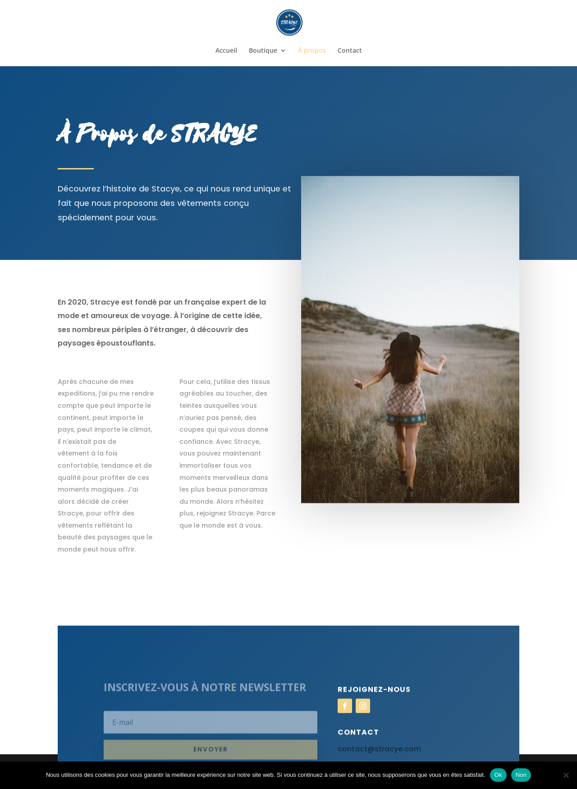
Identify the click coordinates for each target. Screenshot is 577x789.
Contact (350, 51)
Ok (498, 774)
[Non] (565, 775)
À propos (312, 51)
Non (521, 774)
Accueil (226, 51)
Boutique (263, 51)
